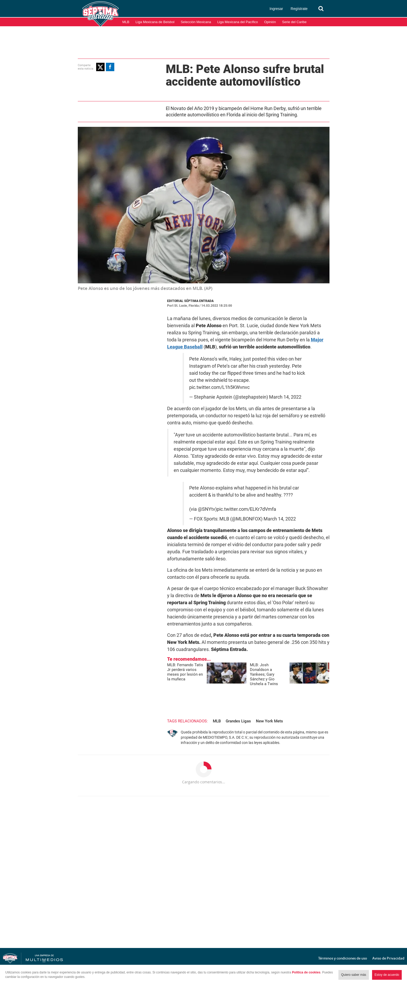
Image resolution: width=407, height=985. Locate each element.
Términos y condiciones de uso (342, 958)
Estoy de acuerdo (387, 975)
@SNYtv (206, 509)
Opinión (270, 22)
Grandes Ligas (238, 721)
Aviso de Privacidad (388, 958)
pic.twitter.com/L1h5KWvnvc (219, 387)
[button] (100, 67)
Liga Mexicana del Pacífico (237, 22)
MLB (126, 22)
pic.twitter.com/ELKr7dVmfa (246, 509)
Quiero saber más (353, 975)
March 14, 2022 (285, 397)
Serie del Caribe (294, 22)
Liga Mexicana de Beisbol (155, 22)
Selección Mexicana (196, 22)
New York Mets (269, 721)
